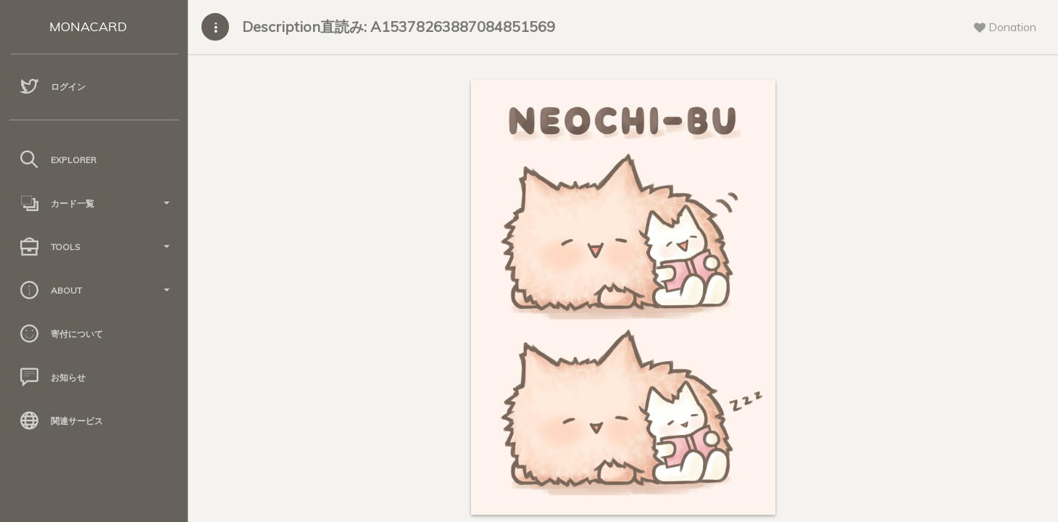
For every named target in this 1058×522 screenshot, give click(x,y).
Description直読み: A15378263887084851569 (398, 26)
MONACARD (88, 26)
